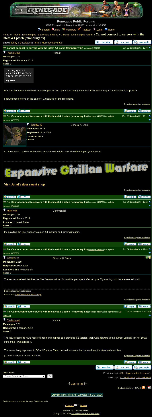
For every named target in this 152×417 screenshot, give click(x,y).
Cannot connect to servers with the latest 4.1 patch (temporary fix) (45, 48)
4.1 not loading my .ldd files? (135, 377)
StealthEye (13, 258)
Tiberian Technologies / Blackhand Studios (35, 34)
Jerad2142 (36, 124)
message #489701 (96, 116)
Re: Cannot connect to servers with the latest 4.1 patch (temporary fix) (47, 116)
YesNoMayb (13, 52)
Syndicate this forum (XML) (129, 388)
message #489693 (91, 48)
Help (56, 29)
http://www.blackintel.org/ (28, 294)
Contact (69, 405)
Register (84, 29)
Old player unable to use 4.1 (135, 373)
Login (97, 29)
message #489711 (96, 250)
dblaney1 (12, 210)
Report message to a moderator (137, 104)
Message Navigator (52, 42)
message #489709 (96, 202)
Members (69, 29)
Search (44, 29)
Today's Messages (20, 42)
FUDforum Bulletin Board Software (85, 414)
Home (110, 29)
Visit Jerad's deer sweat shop (24, 184)
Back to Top (77, 383)
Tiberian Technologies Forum (77, 34)
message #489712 (96, 312)
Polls (36, 42)
